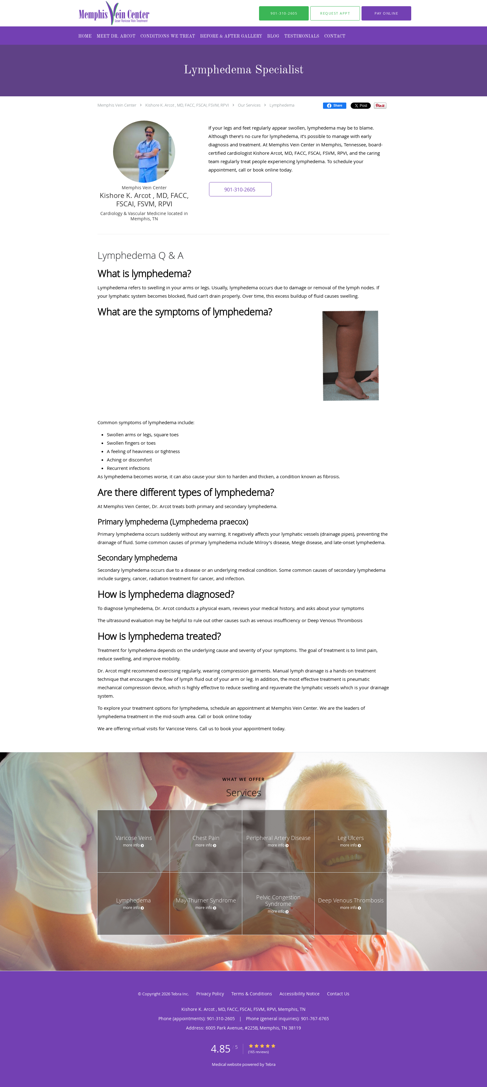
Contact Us (338, 994)
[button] (335, 13)
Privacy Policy (210, 994)
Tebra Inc (179, 994)
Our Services (249, 105)
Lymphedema (282, 105)
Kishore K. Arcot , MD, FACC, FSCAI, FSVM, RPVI (187, 105)
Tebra (270, 1064)
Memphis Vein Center (117, 105)
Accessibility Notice (300, 994)
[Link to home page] (102, 13)
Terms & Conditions (251, 994)
